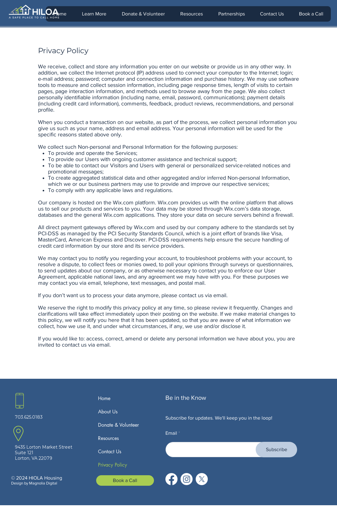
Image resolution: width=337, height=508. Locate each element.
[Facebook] (171, 479)
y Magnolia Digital (41, 483)
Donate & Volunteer (118, 425)
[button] (94, 14)
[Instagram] (187, 479)
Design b (18, 483)
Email (171, 433)
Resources (108, 438)
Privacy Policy (112, 465)
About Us (107, 411)
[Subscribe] (276, 449)
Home (104, 398)
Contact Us (109, 451)
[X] (202, 479)
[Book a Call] (125, 480)
